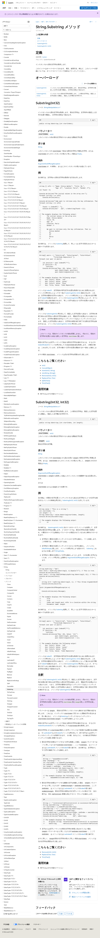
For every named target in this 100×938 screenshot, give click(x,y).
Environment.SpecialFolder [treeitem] (12, 142)
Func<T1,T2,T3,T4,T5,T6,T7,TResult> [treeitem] (14, 203)
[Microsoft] (3, 2)
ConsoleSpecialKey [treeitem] (9, 78)
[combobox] (16, 25)
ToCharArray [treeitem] (11, 692)
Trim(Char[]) (46, 383)
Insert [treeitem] (9, 640)
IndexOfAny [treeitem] (10, 637)
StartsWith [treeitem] (10, 686)
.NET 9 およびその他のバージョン (51, 394)
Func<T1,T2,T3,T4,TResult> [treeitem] (12, 194)
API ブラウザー (50, 22)
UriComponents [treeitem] (8, 847)
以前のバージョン (17, 929)
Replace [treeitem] (9, 677)
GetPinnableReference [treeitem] (13, 628)
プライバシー (42, 929)
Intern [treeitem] (9, 643)
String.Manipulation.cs (51, 107)
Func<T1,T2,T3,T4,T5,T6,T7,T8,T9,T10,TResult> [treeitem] (17, 213)
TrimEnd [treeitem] (9, 712)
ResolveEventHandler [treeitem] (10, 529)
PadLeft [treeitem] (9, 669)
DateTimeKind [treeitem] (8, 104)
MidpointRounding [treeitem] (9, 421)
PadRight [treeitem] (9, 672)
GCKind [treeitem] (6, 258)
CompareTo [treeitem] (10, 593)
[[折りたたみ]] (28, 22)
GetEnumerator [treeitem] (11, 622)
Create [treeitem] (9, 608)
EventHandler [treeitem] (8, 153)
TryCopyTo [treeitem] (10, 718)
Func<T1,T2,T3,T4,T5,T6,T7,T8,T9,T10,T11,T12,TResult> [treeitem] (17, 224)
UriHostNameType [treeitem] (9, 858)
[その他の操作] (96, 21)
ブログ (27, 929)
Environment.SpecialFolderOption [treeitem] (14, 145)
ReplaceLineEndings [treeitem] (13, 680)
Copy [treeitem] (8, 602)
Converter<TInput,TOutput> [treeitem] (12, 92)
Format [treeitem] (9, 619)
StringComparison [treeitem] (9, 730)
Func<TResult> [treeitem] (8, 183)
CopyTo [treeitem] (9, 605)
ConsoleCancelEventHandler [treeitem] (12, 63)
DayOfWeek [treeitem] (7, 110)
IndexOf (49, 290)
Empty (79, 154)
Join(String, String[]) (48, 373)
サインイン (94, 3)
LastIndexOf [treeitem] (10, 660)
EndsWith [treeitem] (10, 611)
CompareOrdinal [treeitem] (12, 590)
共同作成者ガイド (49, 894)
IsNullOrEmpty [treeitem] (11, 651)
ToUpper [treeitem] (9, 704)
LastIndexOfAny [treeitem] (12, 663)
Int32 (51, 134)
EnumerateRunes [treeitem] (12, 613)
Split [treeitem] (8, 683)
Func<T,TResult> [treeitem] (9, 185)
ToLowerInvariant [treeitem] (12, 698)
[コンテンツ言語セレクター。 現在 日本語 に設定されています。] (6, 924)
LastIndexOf (47, 725)
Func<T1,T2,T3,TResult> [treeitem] (11, 191)
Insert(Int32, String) (48, 370)
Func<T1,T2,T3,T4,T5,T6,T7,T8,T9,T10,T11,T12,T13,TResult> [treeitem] (17, 229)
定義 (38, 38)
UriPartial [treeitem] (6, 867)
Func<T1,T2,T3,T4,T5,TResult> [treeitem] (13, 197)
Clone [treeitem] (9, 584)
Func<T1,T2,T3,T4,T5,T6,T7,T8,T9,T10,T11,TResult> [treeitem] (17, 218)
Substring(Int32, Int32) (44, 46)
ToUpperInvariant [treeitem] (12, 707)
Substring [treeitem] (10, 689)
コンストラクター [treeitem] (11, 573)
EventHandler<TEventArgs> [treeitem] (12, 156)
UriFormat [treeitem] (7, 852)
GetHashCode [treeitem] (11, 625)
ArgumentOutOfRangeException (49, 164)
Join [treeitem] (8, 657)
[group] (68, 212)
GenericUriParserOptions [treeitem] (11, 270)
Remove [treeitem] (9, 675)
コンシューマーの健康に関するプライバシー (64, 929)
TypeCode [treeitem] (7, 803)
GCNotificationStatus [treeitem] (10, 264)
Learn (37, 22)
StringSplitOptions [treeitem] (9, 736)
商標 (91, 929)
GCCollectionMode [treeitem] (9, 253)
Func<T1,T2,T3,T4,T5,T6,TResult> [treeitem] (14, 200)
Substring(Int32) (42, 43)
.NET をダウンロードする (89, 8)
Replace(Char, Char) (48, 378)
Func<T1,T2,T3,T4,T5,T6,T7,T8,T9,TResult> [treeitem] (16, 209)
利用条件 (84, 929)
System (44, 57)
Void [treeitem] (5, 905)
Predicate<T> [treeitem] (8, 503)
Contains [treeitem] (9, 599)
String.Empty (59, 551)
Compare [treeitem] (10, 587)
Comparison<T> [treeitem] (9, 54)
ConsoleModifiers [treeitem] (9, 75)
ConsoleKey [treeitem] (7, 69)
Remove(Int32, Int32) (49, 375)
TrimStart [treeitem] (10, 715)
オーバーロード (42, 41)
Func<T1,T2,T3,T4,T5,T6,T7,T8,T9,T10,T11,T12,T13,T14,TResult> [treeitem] (17, 234)
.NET (42, 22)
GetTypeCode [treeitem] (11, 631)
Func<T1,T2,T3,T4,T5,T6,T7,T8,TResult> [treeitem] (15, 206)
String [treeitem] (7, 570)
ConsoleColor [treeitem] (8, 66)
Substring (59, 244)
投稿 (34, 929)
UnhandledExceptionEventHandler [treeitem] (14, 838)
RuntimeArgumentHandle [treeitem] (11, 532)
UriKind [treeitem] (6, 861)
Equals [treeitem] (9, 616)
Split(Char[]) (46, 381)
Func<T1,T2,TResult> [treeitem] (10, 188)
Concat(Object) (47, 368)
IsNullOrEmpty (47, 548)
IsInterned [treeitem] (10, 645)
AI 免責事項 (6, 929)
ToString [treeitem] (9, 701)
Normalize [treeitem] (10, 666)
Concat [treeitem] (9, 596)
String (40, 147)
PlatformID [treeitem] (7, 497)
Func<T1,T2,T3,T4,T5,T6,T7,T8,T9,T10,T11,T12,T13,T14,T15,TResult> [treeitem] (17, 240)
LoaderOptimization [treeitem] (10, 387)
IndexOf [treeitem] (9, 634)
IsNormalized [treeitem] (11, 648)
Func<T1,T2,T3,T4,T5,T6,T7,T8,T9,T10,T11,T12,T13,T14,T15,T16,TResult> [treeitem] (17, 245)
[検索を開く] (88, 2)
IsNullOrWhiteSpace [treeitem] (13, 654)
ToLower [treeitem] (9, 695)
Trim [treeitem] (8, 710)
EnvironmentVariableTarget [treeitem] (12, 148)
